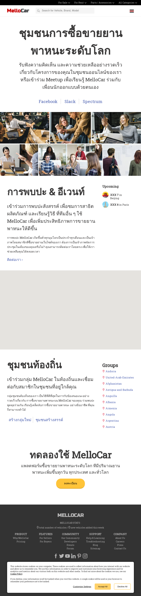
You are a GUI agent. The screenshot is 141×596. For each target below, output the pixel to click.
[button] (55, 297)
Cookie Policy (16, 574)
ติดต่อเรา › (15, 259)
